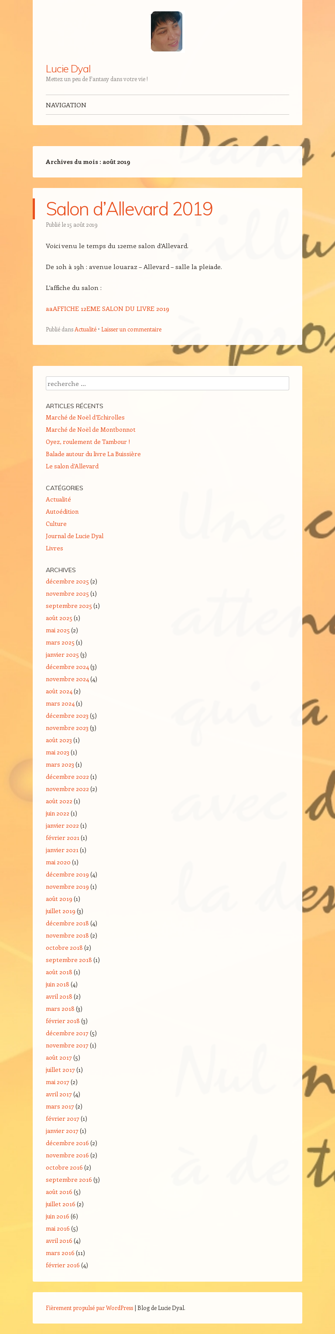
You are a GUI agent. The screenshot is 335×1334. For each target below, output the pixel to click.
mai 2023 (57, 752)
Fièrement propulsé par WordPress (89, 1307)
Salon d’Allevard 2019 (129, 208)
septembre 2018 (69, 959)
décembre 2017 (67, 1033)
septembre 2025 (69, 605)
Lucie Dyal (68, 68)
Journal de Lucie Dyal (74, 536)
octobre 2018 (64, 947)
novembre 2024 (67, 679)
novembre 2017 (67, 1045)
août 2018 (59, 972)
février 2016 (63, 1265)
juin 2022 (57, 813)
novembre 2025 (67, 593)
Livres (54, 548)
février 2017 (62, 1118)
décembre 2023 (67, 715)
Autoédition (62, 511)
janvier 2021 (62, 850)
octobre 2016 (64, 1167)
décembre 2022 (67, 776)
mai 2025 (58, 630)
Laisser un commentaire (131, 329)
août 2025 (59, 618)
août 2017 (59, 1057)
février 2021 (62, 837)
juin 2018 (57, 984)
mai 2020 (58, 862)
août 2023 (59, 740)
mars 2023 (60, 764)
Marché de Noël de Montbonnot (91, 429)
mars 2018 (60, 1008)
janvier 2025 (62, 654)
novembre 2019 (67, 886)
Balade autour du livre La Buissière (93, 454)
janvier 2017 (62, 1130)
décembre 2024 (67, 666)
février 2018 (63, 1021)
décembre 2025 (67, 581)
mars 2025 (60, 642)
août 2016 (59, 1191)
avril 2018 (59, 996)
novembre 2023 (67, 727)
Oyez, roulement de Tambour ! (88, 441)
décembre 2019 (67, 874)
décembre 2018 (67, 923)
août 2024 (59, 691)
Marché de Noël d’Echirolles (85, 417)
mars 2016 (60, 1253)
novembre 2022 (67, 789)
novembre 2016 (67, 1155)
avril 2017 (59, 1094)
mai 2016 (58, 1228)
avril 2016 (59, 1240)
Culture (56, 523)
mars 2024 (60, 703)
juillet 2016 (60, 1204)
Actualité (85, 329)
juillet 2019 (60, 911)
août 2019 (59, 898)
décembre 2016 (67, 1143)
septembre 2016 (69, 1179)
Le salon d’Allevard (72, 466)
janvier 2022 (62, 825)
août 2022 (59, 801)
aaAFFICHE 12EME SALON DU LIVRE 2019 (107, 308)
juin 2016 (57, 1216)
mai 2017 (57, 1082)
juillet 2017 (60, 1069)
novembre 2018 (67, 935)
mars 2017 (60, 1106)
